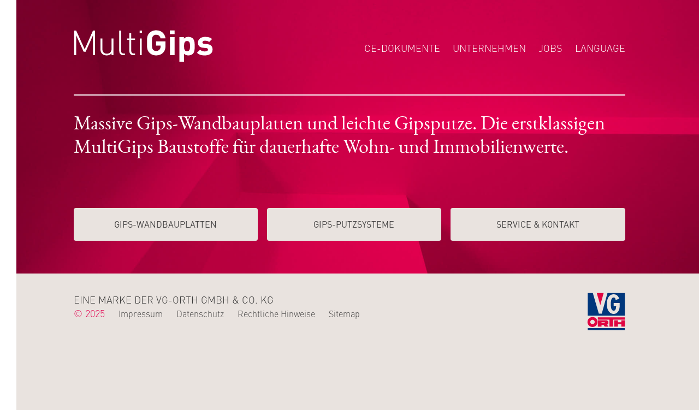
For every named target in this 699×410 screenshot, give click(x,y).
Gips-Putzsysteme (353, 224)
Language (600, 48)
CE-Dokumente (402, 48)
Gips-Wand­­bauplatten (165, 224)
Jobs (550, 48)
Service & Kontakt (537, 224)
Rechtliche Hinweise (276, 313)
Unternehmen (489, 48)
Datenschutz (200, 313)
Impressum (141, 313)
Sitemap (344, 313)
